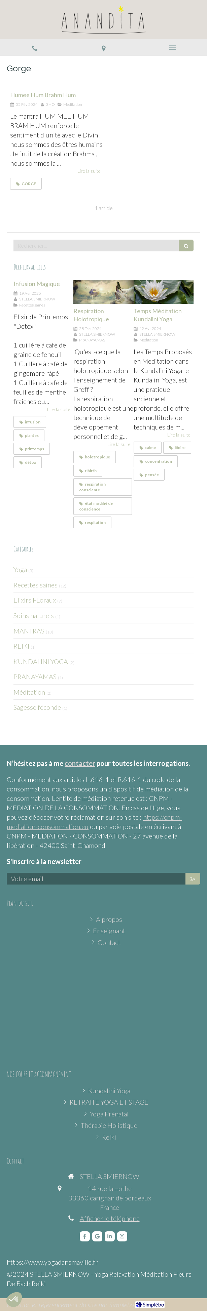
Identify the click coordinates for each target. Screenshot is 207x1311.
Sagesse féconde (37, 707)
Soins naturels (33, 615)
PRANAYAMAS (35, 676)
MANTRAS (28, 631)
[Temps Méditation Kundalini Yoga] (164, 292)
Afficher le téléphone (110, 1218)
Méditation (29, 692)
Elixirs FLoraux (34, 600)
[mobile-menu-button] (172, 47)
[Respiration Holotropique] (103, 292)
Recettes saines (35, 585)
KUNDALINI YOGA (40, 661)
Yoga (20, 569)
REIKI (21, 646)
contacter (80, 763)
